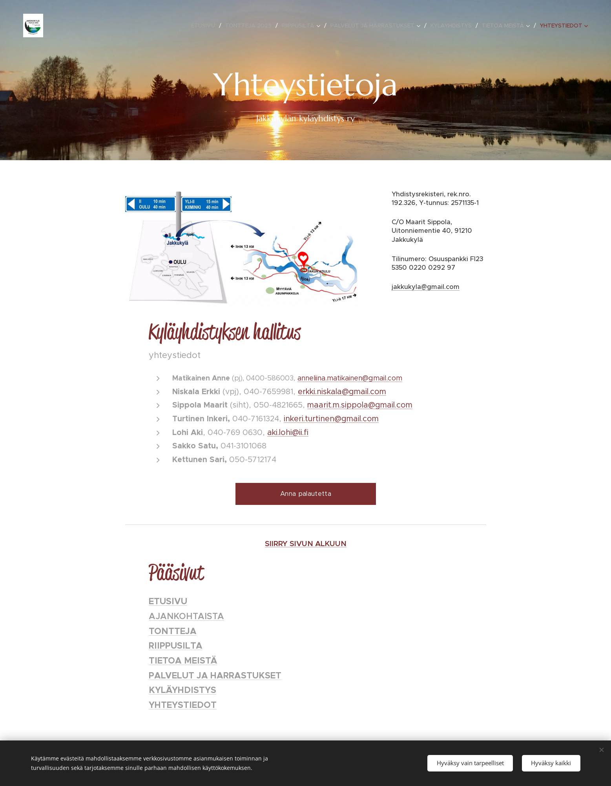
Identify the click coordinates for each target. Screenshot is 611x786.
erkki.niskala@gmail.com (342, 391)
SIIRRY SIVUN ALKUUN (306, 543)
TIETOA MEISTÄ (183, 660)
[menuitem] (205, 25)
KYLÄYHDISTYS (182, 689)
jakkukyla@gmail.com (426, 287)
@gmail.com (356, 418)
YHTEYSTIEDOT (183, 704)
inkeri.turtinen (309, 418)
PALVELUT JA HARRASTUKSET (215, 675)
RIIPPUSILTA (175, 645)
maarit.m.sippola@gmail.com (359, 404)
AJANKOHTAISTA (186, 616)
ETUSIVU (168, 601)
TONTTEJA (173, 630)
